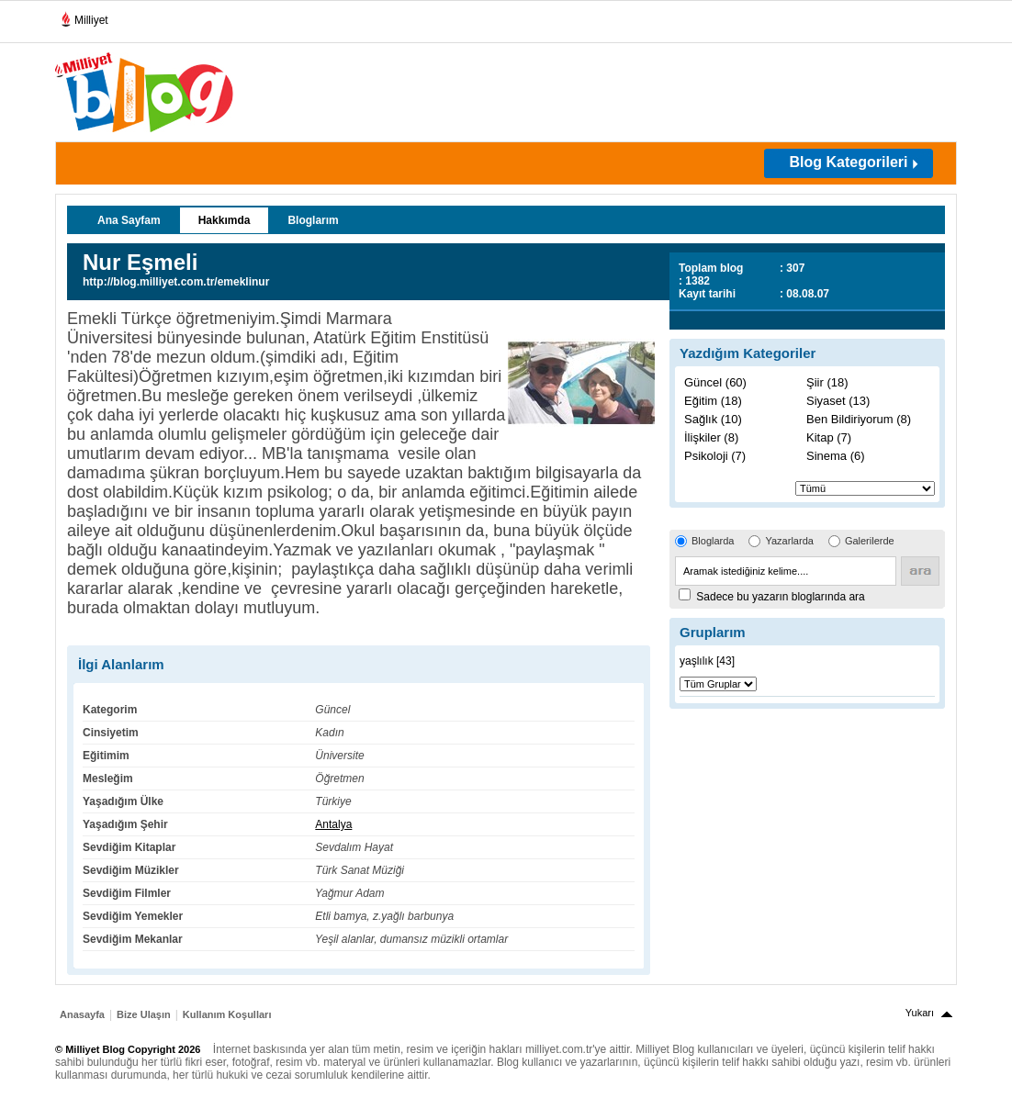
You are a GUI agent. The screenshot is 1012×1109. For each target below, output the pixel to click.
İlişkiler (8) (711, 437)
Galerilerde (869, 540)
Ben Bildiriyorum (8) (858, 419)
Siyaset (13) (838, 401)
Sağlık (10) (713, 419)
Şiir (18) (827, 382)
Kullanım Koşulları (227, 1014)
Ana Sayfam (129, 220)
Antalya (333, 824)
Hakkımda (224, 220)
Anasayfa (82, 1014)
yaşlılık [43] (707, 661)
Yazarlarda (789, 540)
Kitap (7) (828, 437)
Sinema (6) (835, 456)
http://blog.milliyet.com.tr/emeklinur (176, 281)
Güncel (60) (715, 382)
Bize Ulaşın (144, 1014)
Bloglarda (713, 540)
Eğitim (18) (713, 401)
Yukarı (919, 1012)
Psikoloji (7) (715, 456)
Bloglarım (312, 220)
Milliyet (84, 16)
